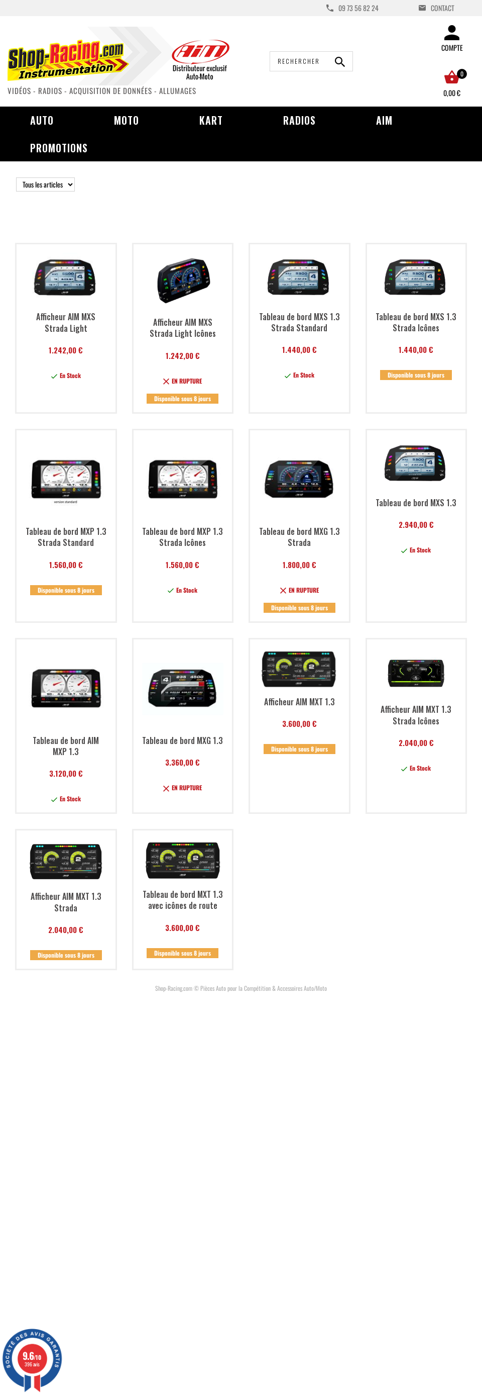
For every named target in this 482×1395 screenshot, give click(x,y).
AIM (384, 120)
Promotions (59, 147)
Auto (42, 120)
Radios (299, 120)
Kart (211, 120)
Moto (126, 120)
